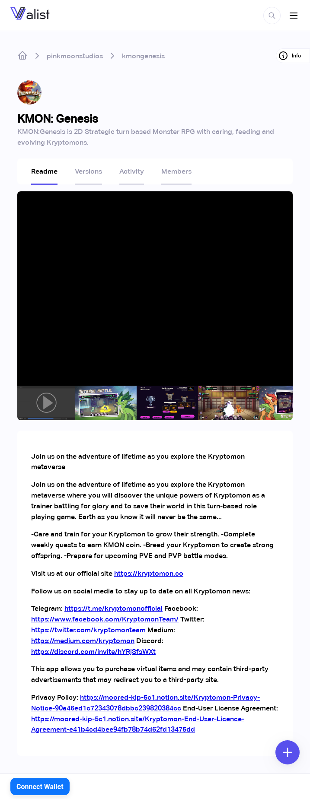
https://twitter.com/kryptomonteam (88, 630)
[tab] (44, 174)
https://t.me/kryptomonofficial (113, 608)
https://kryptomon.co (148, 573)
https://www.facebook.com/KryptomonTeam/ (105, 619)
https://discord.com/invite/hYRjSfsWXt (93, 651)
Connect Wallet (40, 787)
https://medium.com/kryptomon (82, 641)
